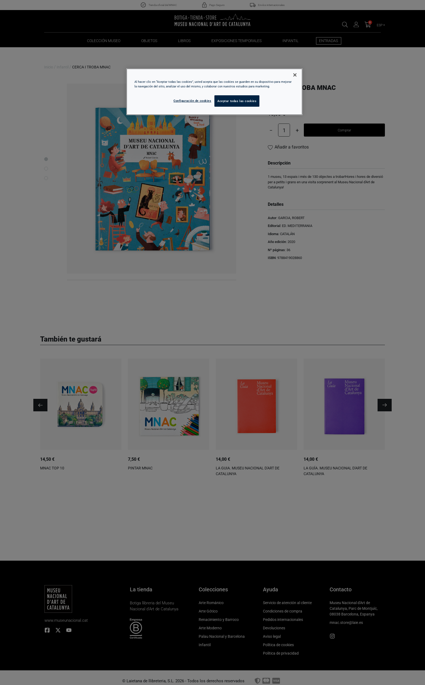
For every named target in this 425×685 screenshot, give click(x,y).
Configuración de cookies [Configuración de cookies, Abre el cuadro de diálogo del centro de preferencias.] (192, 101)
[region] (214, 91)
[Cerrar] (295, 75)
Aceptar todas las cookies (236, 101)
